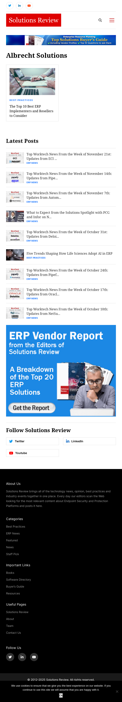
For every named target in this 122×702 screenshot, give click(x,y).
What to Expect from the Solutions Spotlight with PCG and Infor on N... (68, 214)
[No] (117, 691)
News (10, 547)
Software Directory (18, 579)
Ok (61, 695)
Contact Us (13, 633)
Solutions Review (17, 612)
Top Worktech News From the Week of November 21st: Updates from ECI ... (69, 156)
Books (10, 573)
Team (9, 626)
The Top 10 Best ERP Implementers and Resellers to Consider (31, 111)
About (10, 619)
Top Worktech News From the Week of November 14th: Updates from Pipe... (69, 175)
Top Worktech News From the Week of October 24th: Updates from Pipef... (67, 272)
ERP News (32, 163)
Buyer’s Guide (15, 586)
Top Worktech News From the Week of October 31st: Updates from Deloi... (67, 234)
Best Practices (21, 100)
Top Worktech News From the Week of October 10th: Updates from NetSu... (67, 311)
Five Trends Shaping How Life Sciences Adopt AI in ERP (69, 253)
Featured (12, 540)
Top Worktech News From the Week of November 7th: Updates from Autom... (68, 195)
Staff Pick (12, 554)
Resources (13, 593)
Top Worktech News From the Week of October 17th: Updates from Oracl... (67, 291)
